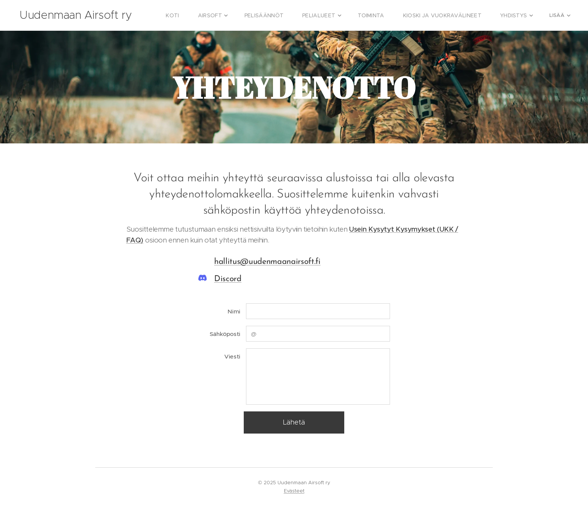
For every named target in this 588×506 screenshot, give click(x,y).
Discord (228, 279)
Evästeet (294, 491)
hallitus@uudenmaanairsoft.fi (267, 262)
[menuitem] (193, 15)
